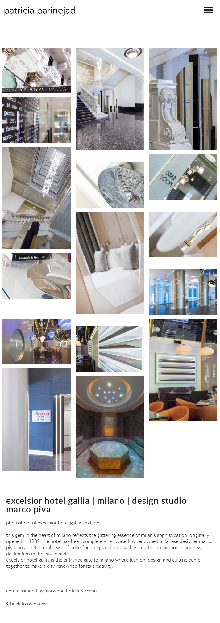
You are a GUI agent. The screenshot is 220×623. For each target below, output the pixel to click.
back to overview (28, 603)
